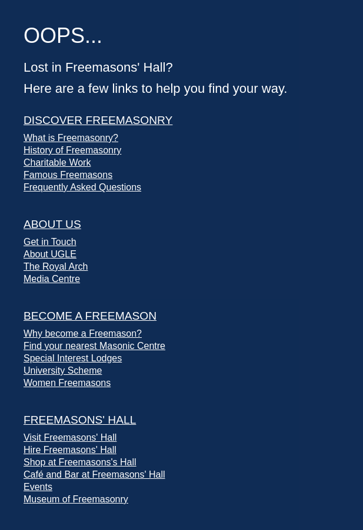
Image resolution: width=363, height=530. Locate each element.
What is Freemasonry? (71, 138)
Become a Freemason (90, 316)
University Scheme (63, 370)
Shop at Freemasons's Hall (80, 462)
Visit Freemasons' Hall (70, 437)
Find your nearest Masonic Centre (94, 346)
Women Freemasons (67, 383)
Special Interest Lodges (73, 358)
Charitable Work (57, 162)
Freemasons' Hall (80, 420)
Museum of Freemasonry (76, 499)
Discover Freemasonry (98, 120)
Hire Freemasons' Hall (70, 450)
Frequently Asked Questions (82, 187)
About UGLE (50, 254)
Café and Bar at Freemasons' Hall (94, 474)
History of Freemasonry (72, 150)
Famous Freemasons (68, 175)
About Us (52, 224)
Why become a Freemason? (83, 333)
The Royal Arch (56, 266)
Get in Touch (50, 242)
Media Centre (52, 279)
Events (38, 487)
